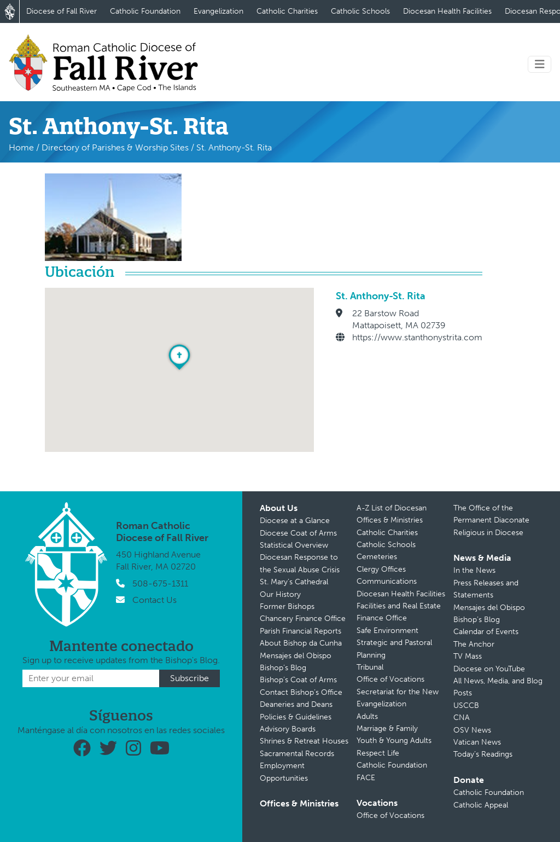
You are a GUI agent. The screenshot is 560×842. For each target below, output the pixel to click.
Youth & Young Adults (394, 740)
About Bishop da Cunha (301, 643)
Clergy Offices (381, 569)
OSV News (472, 730)
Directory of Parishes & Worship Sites (115, 147)
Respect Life (378, 753)
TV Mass (467, 656)
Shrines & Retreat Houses (304, 741)
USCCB (466, 705)
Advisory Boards (288, 729)
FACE (366, 777)
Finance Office (382, 618)
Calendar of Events (485, 631)
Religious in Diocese (488, 532)
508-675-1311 (160, 583)
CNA (461, 717)
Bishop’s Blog (283, 667)
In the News (474, 570)
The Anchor (473, 644)
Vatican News (477, 742)
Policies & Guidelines (295, 717)
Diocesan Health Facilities (447, 11)
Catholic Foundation (145, 11)
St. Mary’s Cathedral (294, 582)
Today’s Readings (482, 754)
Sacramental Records (297, 753)
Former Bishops (287, 606)
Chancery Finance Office (303, 618)
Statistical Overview (294, 545)
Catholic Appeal (480, 805)
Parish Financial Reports (300, 631)
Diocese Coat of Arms (298, 533)
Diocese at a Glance (295, 520)
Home (21, 147)
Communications (387, 581)
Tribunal (370, 667)
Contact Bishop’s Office (301, 692)
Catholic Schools (360, 11)
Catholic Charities (287, 11)
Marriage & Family (387, 728)
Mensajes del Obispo (295, 655)
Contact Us (154, 600)
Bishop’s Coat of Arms (298, 679)
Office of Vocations (390, 679)
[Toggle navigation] (540, 64)
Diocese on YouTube (489, 668)
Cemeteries (377, 556)
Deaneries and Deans (296, 704)
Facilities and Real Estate (399, 606)
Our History (280, 594)
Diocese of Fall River (61, 11)
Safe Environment (387, 630)
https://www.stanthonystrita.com (417, 337)
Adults (367, 716)
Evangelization (218, 11)
